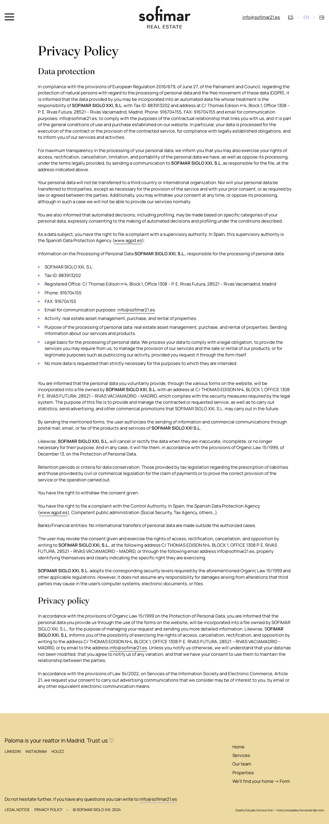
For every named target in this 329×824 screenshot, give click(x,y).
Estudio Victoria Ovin (259, 810)
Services (241, 755)
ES (290, 17)
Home (238, 747)
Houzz (57, 751)
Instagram (36, 751)
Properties (243, 773)
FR (321, 17)
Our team (241, 764)
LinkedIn (13, 751)
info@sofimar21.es (261, 17)
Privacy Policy (48, 809)
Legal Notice (17, 809)
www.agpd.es (128, 240)
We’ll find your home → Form (261, 781)
